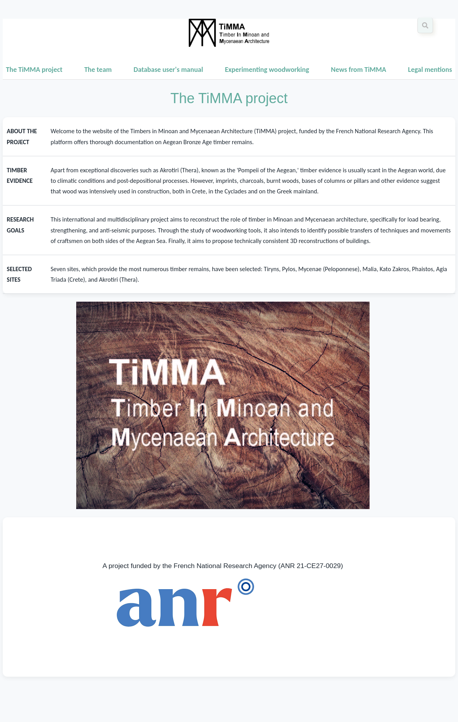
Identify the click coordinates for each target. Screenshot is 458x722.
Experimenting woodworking (267, 69)
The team (98, 69)
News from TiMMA (358, 69)
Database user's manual (168, 69)
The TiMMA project (34, 69)
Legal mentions (430, 69)
